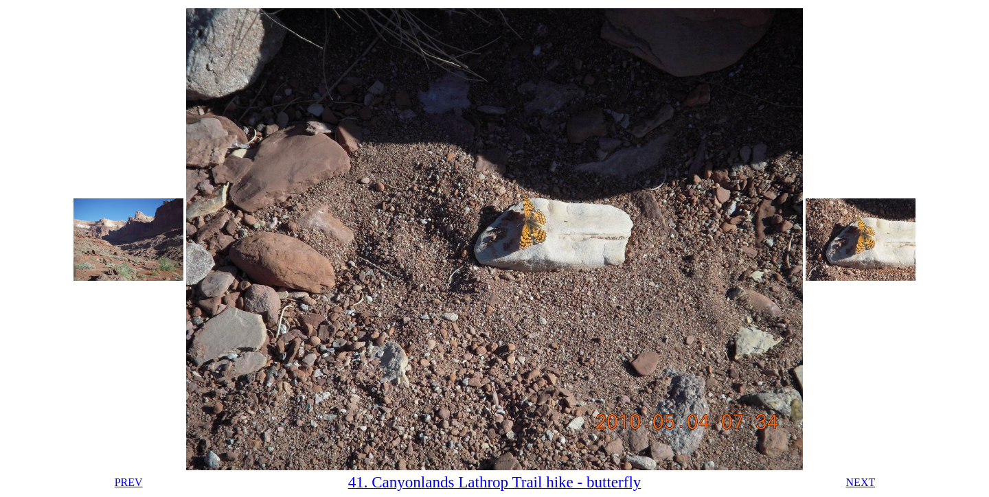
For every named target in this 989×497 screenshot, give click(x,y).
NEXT (861, 482)
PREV (129, 482)
